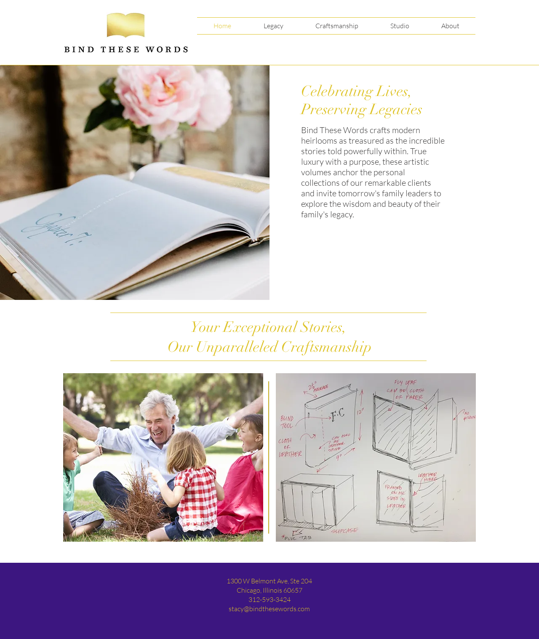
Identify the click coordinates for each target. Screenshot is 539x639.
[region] (163, 457)
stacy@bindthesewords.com (269, 608)
